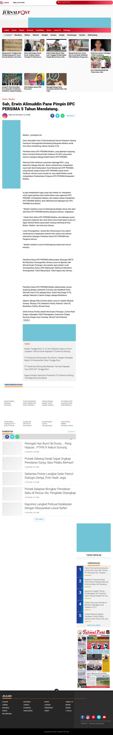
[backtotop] (56, 691)
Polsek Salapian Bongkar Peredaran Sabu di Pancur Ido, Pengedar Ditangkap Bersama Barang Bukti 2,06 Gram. (50, 492)
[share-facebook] (52, 116)
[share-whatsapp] (63, 116)
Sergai (62, 35)
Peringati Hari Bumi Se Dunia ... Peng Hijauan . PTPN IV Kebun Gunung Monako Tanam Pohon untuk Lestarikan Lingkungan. (48, 447)
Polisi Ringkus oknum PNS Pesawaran (32, 88)
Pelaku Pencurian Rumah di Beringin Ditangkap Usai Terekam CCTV (96, 605)
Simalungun (72, 35)
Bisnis (49, 30)
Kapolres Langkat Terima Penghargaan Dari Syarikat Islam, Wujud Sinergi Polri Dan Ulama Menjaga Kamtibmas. (97, 593)
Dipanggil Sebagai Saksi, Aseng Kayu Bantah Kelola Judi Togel (56, 89)
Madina (12, 99)
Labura (27, 35)
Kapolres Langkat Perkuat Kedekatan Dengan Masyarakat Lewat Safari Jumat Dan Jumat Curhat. (48, 508)
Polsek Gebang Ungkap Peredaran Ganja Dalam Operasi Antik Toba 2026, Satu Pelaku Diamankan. (97, 616)
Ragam (21, 30)
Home (6, 3)
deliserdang (93, 35)
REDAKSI (84, 723)
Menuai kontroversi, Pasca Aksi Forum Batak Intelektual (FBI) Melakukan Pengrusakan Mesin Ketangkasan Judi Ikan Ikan (78, 55)
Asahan (9, 35)
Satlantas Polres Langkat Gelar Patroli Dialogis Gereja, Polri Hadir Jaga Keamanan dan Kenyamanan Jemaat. (49, 477)
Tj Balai (82, 35)
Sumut (14, 30)
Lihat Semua (39, 519)
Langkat (45, 35)
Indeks (6, 30)
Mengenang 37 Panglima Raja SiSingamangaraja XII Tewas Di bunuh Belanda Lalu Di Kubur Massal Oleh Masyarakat (12, 55)
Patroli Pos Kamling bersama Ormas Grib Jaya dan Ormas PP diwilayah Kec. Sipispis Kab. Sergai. (96, 570)
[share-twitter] (57, 116)
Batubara (18, 35)
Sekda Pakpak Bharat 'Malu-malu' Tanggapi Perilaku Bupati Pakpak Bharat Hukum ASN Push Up (56, 55)
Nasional (30, 30)
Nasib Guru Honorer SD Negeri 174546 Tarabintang (101, 54)
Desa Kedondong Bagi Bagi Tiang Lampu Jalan (99, 71)
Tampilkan (71, 431)
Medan (53, 35)
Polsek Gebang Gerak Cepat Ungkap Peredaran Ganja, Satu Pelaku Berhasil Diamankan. (49, 462)
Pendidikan (40, 30)
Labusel (36, 35)
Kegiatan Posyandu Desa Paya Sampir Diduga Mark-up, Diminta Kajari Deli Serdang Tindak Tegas (96, 582)
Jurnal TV (57, 30)
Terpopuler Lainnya (93, 625)
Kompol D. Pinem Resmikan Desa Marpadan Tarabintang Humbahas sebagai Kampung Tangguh (11, 89)
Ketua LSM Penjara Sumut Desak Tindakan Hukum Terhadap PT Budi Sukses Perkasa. (32, 55)
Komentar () (71, 116)
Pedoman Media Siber (96, 723)
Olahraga (66, 30)
